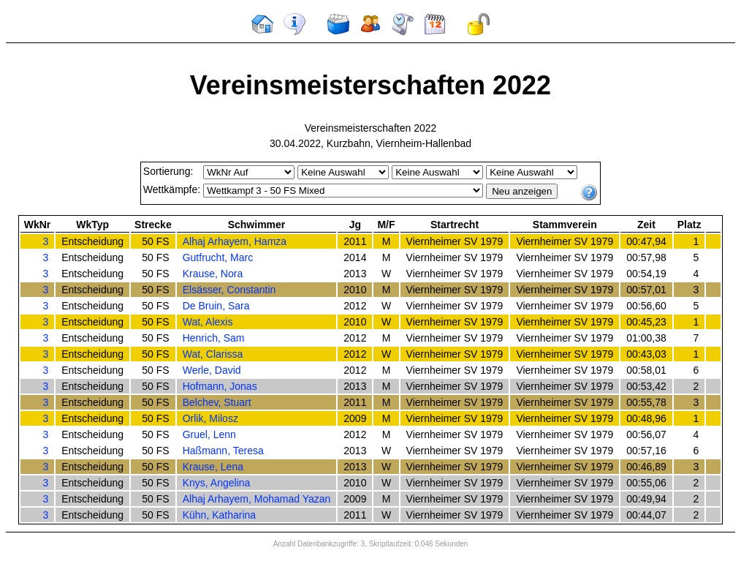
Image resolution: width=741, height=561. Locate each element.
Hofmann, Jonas (220, 386)
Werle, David (212, 370)
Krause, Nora (213, 273)
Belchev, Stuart (217, 402)
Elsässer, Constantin (229, 289)
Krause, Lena (213, 466)
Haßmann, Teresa (223, 450)
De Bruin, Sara (216, 306)
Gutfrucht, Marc (218, 257)
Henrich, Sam (214, 338)
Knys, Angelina (217, 483)
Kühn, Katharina (219, 515)
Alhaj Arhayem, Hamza (234, 241)
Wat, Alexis (208, 322)
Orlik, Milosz (210, 418)
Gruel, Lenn (209, 434)
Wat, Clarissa (213, 354)
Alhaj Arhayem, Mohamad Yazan (257, 499)
